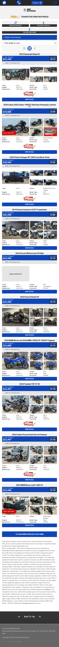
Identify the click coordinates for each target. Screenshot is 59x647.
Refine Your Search (12, 37)
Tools (37, 3)
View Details (29, 99)
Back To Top (29, 616)
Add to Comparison (12, 63)
